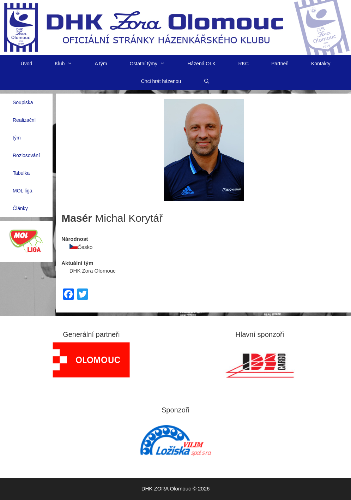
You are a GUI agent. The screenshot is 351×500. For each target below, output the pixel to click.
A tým (101, 63)
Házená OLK (201, 63)
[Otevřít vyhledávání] (206, 81)
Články (20, 208)
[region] (91, 359)
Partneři (280, 63)
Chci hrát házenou (161, 81)
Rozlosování (26, 155)
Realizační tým (24, 129)
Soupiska (23, 102)
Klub (69, 63)
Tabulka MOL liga (22, 182)
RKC (243, 63)
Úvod (26, 63)
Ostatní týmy (152, 63)
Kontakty (320, 63)
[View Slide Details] (91, 359)
